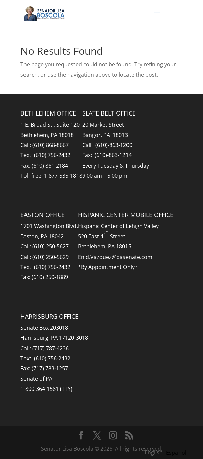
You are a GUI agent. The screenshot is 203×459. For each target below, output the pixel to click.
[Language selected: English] (167, 452)
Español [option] (176, 452)
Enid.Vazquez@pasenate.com (115, 257)
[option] (176, 452)
